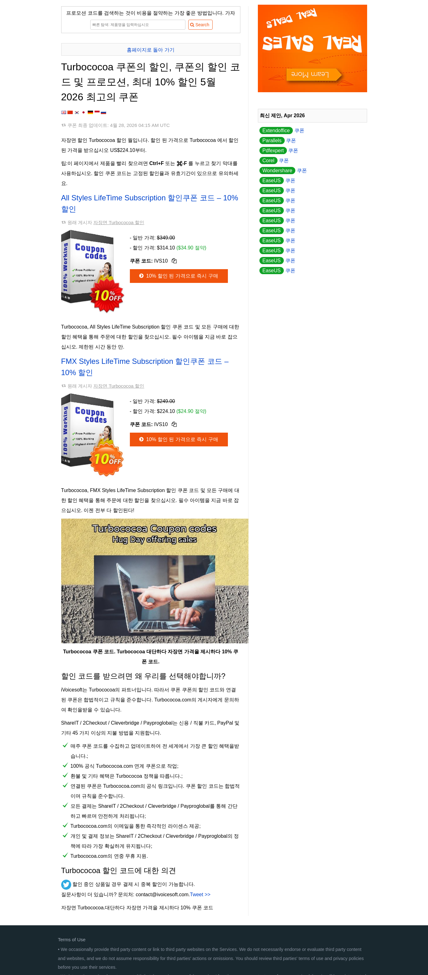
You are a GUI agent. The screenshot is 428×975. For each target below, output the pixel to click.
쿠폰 (281, 130)
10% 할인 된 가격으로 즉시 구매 (178, 276)
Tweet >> (200, 894)
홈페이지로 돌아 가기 (151, 50)
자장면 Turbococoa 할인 (118, 222)
